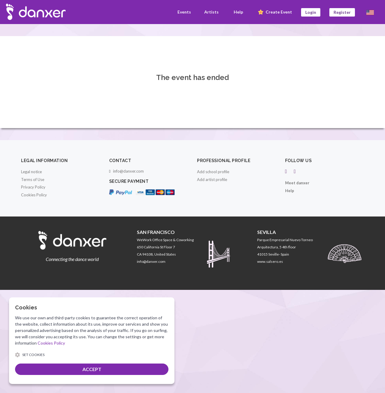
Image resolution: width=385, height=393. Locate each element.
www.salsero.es (270, 261)
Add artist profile (212, 179)
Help (238, 11)
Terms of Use (32, 179)
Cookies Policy (34, 194)
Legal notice (31, 171)
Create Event (274, 12)
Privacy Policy (33, 187)
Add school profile (213, 171)
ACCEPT (91, 369)
